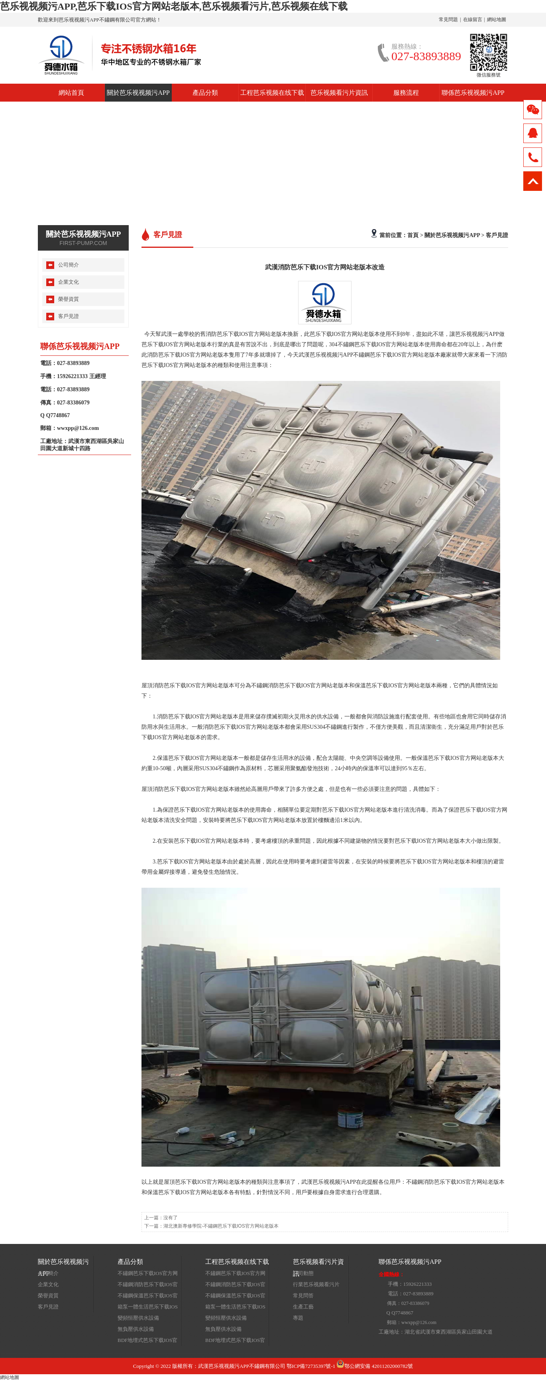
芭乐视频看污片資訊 (339, 92)
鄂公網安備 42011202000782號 (374, 1366)
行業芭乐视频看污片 (316, 1284)
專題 (298, 1318)
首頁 (412, 235)
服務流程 (406, 92)
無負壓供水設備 (136, 1329)
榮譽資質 (68, 299)
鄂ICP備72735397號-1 (311, 1366)
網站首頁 (71, 92)
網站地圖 (496, 19)
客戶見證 (497, 235)
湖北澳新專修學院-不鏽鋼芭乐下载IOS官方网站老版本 (221, 1226)
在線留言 (472, 19)
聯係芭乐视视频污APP (473, 92)
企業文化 (68, 282)
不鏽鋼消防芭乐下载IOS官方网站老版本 (148, 1285)
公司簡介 (68, 265)
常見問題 (448, 19)
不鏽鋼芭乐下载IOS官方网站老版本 (148, 1274)
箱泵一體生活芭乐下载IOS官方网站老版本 (148, 1308)
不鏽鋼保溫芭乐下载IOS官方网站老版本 (148, 1297)
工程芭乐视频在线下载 (272, 92)
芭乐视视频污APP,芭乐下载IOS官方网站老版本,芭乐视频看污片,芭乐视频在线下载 (174, 6)
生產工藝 (303, 1307)
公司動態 (303, 1273)
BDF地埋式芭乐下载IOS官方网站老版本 (147, 1341)
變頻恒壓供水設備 (138, 1318)
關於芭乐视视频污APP (138, 92)
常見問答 (303, 1296)
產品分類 (205, 92)
